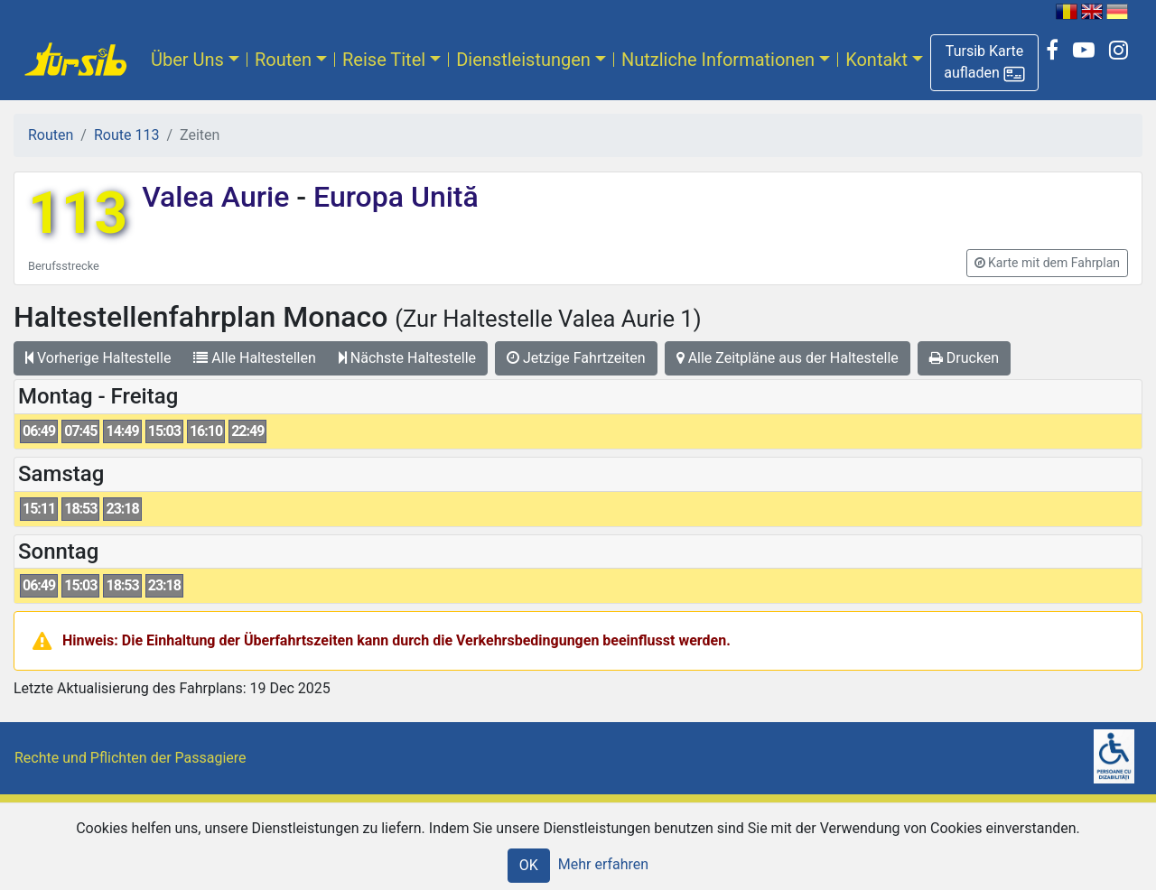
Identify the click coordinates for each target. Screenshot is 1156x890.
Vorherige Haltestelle (98, 357)
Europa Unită (392, 197)
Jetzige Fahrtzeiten (576, 357)
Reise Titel (383, 59)
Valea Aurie (219, 197)
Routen (283, 59)
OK (528, 865)
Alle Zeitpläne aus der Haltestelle (787, 357)
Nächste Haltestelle (407, 357)
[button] (984, 62)
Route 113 (126, 135)
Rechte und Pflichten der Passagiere (130, 757)
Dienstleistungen (523, 59)
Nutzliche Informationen (718, 59)
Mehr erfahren (603, 864)
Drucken (964, 357)
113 (77, 213)
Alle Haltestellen (254, 357)
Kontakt (876, 59)
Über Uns (187, 59)
